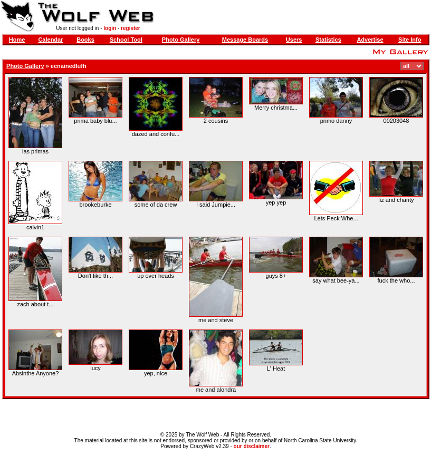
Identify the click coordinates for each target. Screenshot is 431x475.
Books (85, 39)
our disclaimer (252, 446)
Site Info (409, 39)
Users (294, 39)
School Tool (126, 39)
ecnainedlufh (69, 66)
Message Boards (245, 39)
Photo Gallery (181, 39)
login (109, 28)
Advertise (370, 39)
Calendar (50, 39)
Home (17, 39)
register (130, 28)
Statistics (328, 39)
